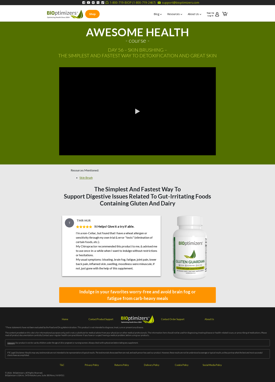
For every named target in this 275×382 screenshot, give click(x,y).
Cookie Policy (182, 365)
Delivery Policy (151, 365)
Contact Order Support (172, 319)
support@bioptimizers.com (178, 3)
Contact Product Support (100, 319)
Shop (92, 14)
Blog (158, 14)
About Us (194, 14)
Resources (174, 14)
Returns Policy (122, 365)
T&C (62, 365)
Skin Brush (86, 177)
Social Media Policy (212, 365)
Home (65, 319)
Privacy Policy (92, 365)
